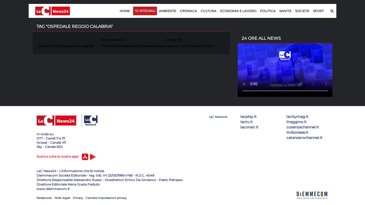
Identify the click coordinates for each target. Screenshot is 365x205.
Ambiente (167, 11)
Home (125, 11)
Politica (268, 11)
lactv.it (246, 121)
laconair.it (249, 127)
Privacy (78, 198)
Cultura (208, 11)
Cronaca (188, 11)
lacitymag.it (297, 116)
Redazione (44, 198)
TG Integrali (145, 11)
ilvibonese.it (297, 132)
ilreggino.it (296, 121)
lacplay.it (248, 116)
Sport (318, 11)
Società (302, 11)
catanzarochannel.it (304, 137)
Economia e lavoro (238, 11)
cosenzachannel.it (302, 127)
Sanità (285, 11)
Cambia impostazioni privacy (106, 198)
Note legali (62, 198)
